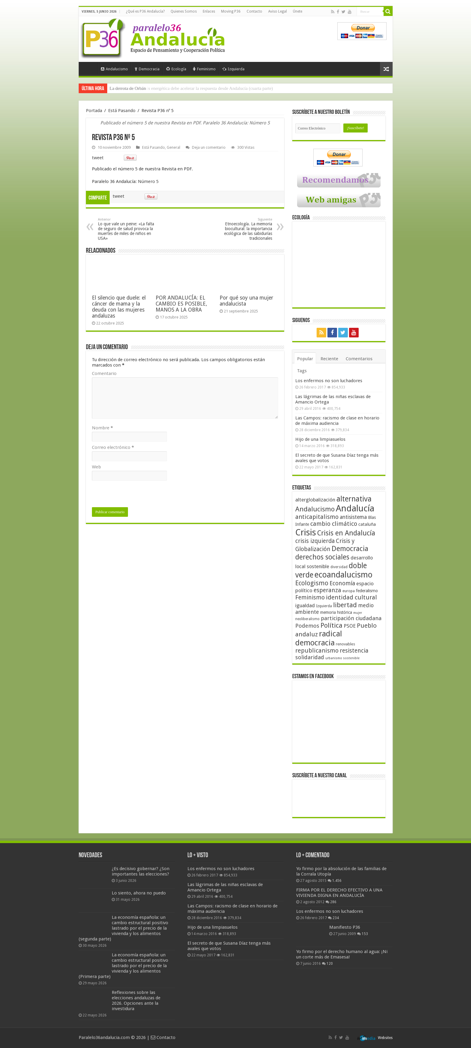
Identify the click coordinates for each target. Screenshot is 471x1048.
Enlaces (209, 11)
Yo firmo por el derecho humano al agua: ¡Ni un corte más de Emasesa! (341, 954)
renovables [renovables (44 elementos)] (345, 644)
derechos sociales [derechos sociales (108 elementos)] (322, 557)
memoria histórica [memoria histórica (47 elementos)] (336, 612)
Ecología (176, 69)
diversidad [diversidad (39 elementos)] (339, 567)
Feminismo (204, 69)
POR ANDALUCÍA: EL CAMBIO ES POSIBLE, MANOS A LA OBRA (181, 304)
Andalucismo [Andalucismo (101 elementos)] (315, 509)
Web (96, 467)
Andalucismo (114, 69)
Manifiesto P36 (344, 927)
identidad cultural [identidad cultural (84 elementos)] (351, 597)
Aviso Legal (277, 11)
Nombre (102, 428)
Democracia (147, 69)
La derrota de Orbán (128, 88)
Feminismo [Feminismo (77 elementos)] (310, 597)
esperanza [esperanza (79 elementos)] (327, 590)
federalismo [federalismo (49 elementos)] (367, 590)
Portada (89, 68)
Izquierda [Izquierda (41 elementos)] (324, 606)
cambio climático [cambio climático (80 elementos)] (333, 523)
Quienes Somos (184, 11)
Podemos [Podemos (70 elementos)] (307, 626)
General (173, 147)
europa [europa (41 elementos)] (348, 591)
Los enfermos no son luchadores (328, 380)
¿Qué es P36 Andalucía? (145, 11)
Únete (297, 11)
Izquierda (233, 69)
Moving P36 (231, 11)
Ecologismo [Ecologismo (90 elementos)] (311, 583)
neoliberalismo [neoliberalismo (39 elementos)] (307, 619)
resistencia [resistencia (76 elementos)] (354, 650)
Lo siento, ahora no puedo (139, 893)
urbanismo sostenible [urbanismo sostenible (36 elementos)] (342, 658)
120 (330, 963)
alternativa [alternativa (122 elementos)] (354, 499)
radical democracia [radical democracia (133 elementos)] (318, 638)
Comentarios (359, 358)
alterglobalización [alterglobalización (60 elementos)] (315, 500)
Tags (302, 370)
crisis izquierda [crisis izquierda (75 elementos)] (315, 541)
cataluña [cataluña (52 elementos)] (367, 524)
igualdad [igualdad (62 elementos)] (305, 605)
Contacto (254, 11)
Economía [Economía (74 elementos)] (342, 583)
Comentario (104, 373)
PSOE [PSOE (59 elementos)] (350, 626)
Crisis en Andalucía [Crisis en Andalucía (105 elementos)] (346, 533)
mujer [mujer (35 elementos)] (357, 613)
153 (365, 934)
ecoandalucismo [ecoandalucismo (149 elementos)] (343, 574)
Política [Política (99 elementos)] (331, 625)
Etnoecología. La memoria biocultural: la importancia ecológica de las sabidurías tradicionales (241, 229)
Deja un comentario (209, 147)
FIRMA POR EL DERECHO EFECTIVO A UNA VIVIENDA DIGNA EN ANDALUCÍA (339, 892)
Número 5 (148, 181)
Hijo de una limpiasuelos (320, 439)
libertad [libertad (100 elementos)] (345, 605)
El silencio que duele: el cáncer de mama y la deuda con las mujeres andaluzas (119, 307)
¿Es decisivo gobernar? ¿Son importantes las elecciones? (140, 871)
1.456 (337, 881)
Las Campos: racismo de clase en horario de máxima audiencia (337, 420)
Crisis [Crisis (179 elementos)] (305, 532)
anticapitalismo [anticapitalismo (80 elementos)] (317, 516)
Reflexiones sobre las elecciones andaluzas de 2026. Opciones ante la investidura (136, 1000)
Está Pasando (121, 110)
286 (333, 902)
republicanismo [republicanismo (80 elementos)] (317, 650)
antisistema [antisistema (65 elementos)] (353, 517)
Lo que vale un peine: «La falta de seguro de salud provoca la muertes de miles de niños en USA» (129, 229)
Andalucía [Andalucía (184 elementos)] (355, 508)
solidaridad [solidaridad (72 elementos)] (309, 657)
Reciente (329, 358)
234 (336, 918)
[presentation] (137, 495)
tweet (98, 157)
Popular (305, 358)
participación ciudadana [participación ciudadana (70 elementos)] (351, 618)
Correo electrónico (113, 447)
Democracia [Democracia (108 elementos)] (350, 548)
